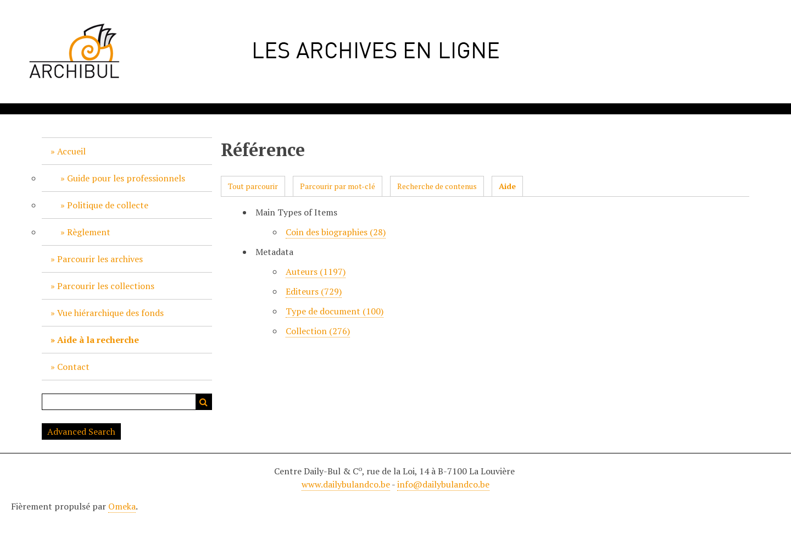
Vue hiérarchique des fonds (110, 313)
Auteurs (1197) (316, 271)
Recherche (204, 402)
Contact (73, 367)
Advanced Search (81, 431)
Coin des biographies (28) (336, 232)
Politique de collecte (107, 205)
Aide (507, 186)
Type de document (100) (334, 311)
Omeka (122, 506)
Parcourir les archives (100, 259)
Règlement (88, 232)
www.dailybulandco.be (346, 484)
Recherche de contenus (437, 186)
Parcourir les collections (105, 286)
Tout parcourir (253, 186)
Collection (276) (318, 331)
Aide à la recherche (98, 340)
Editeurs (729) (314, 291)
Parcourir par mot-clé (337, 186)
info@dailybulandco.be (443, 484)
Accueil (71, 151)
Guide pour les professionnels (126, 178)
